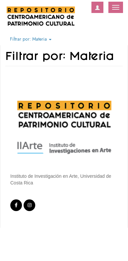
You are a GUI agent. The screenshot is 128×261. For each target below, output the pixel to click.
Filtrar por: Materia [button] (31, 39)
